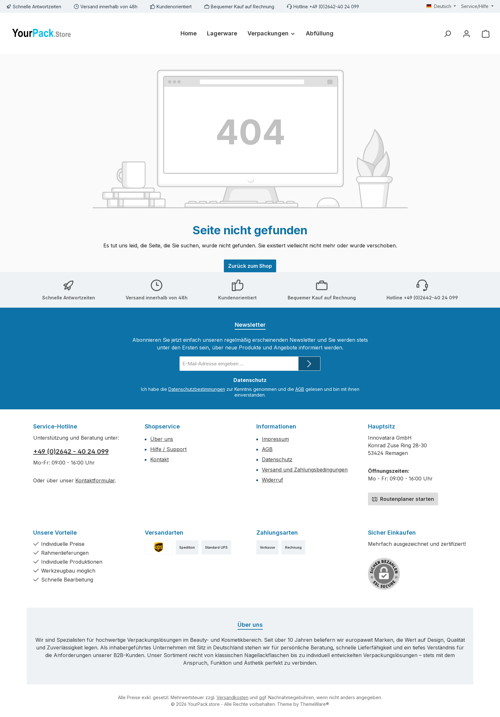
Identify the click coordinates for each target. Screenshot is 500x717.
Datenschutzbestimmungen (196, 389)
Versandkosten (232, 697)
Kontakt (159, 459)
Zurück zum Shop (250, 266)
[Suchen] (447, 33)
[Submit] (309, 363)
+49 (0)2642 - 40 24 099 (71, 451)
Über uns (161, 439)
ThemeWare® (314, 704)
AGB (299, 389)
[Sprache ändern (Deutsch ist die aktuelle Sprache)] (441, 6)
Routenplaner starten (403, 499)
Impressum (275, 439)
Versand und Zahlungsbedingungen (305, 469)
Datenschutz (277, 459)
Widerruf (272, 480)
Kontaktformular (95, 480)
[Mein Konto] (466, 33)
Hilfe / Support (168, 449)
